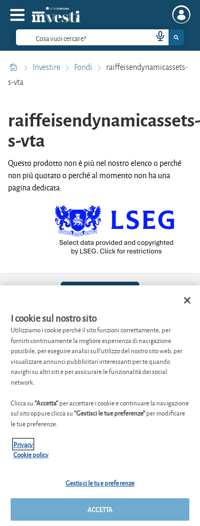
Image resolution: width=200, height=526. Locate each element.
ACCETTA (100, 509)
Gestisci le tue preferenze (100, 482)
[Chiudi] (187, 300)
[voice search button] (155, 37)
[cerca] (80, 37)
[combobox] (100, 37)
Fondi (84, 67)
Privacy (23, 444)
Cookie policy (31, 454)
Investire (47, 67)
